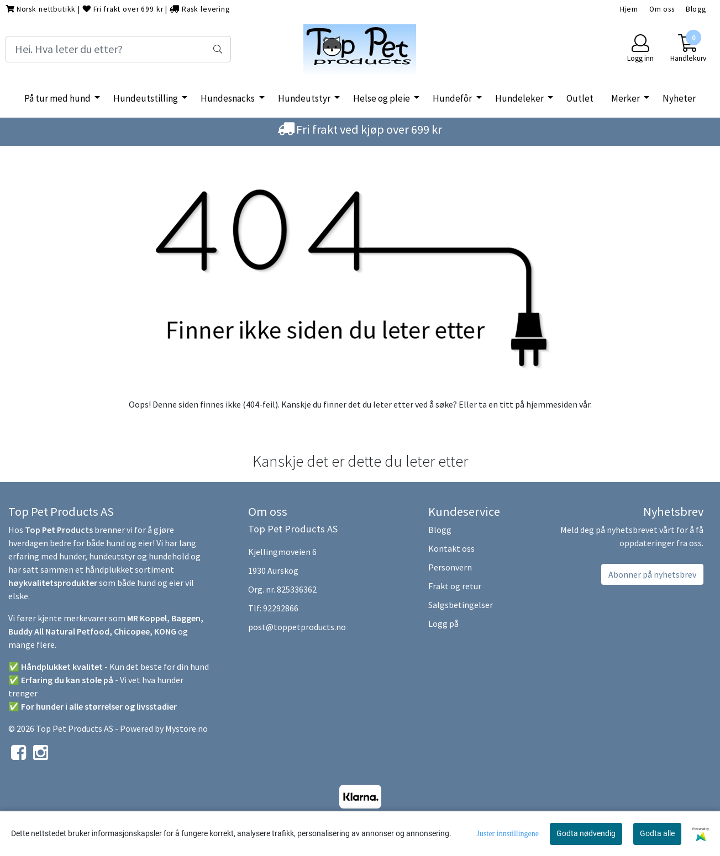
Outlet (579, 98)
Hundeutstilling (146, 98)
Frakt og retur (454, 585)
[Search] (118, 49)
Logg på (443, 623)
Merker (626, 98)
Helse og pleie (382, 98)
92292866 (280, 608)
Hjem (629, 9)
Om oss (662, 9)
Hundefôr (453, 98)
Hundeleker (520, 98)
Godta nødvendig (586, 833)
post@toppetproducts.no (297, 626)
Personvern (450, 567)
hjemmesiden (551, 404)
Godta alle (657, 833)
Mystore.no (186, 728)
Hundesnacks (228, 98)
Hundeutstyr (305, 98)
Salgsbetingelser (460, 604)
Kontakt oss (451, 548)
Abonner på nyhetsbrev (652, 574)
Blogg (696, 9)
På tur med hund (58, 98)
